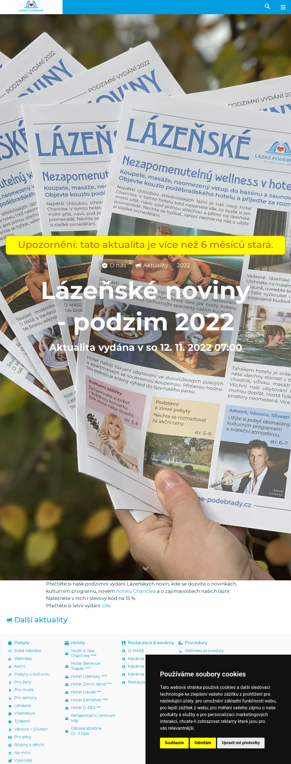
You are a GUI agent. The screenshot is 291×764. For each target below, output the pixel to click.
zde (106, 605)
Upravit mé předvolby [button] (241, 742)
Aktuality (151, 265)
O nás (113, 265)
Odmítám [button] (203, 742)
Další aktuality (37, 620)
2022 (183, 265)
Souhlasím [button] (174, 742)
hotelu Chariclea (136, 591)
